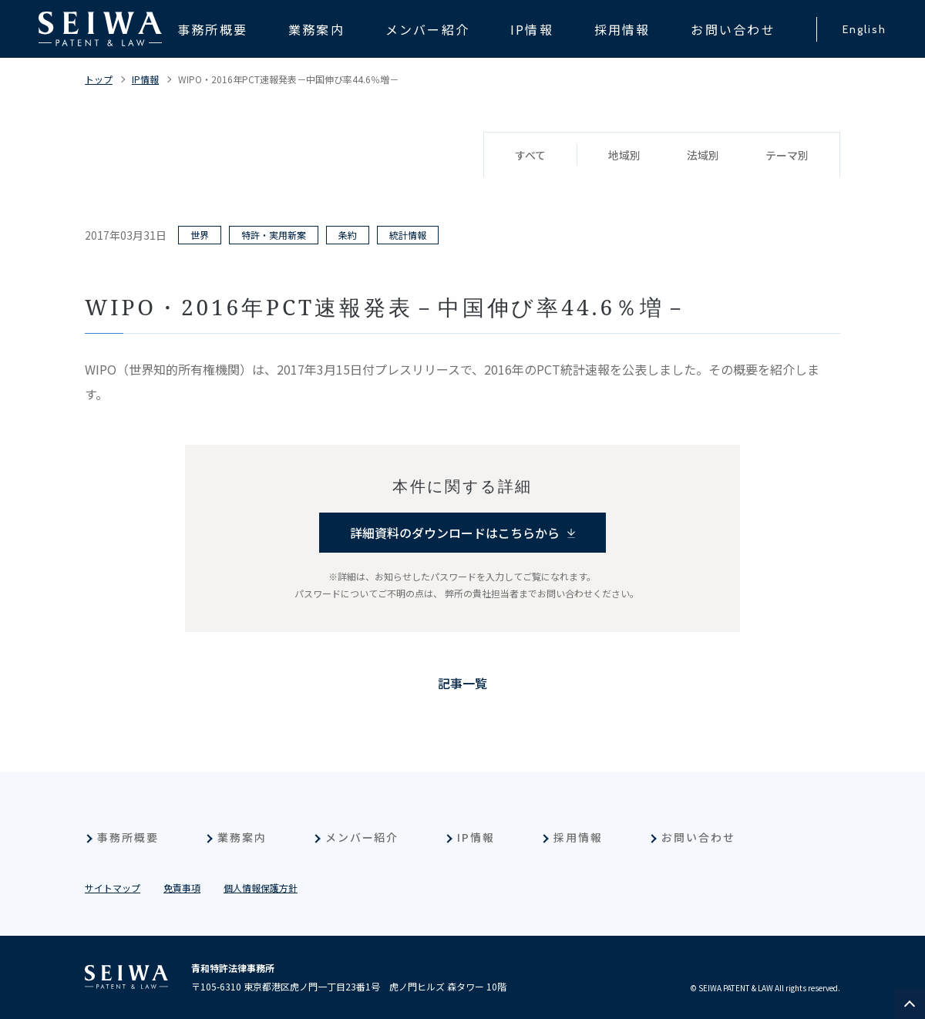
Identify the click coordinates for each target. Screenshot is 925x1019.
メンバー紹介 (362, 837)
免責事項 (181, 887)
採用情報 (578, 837)
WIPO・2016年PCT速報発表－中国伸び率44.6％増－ (288, 79)
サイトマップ (112, 887)
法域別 (703, 155)
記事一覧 (462, 683)
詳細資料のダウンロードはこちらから (455, 532)
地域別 (624, 155)
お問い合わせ (698, 837)
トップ (99, 79)
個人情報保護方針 (261, 887)
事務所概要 (128, 837)
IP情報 (145, 79)
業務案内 (242, 837)
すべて (530, 155)
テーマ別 (787, 155)
